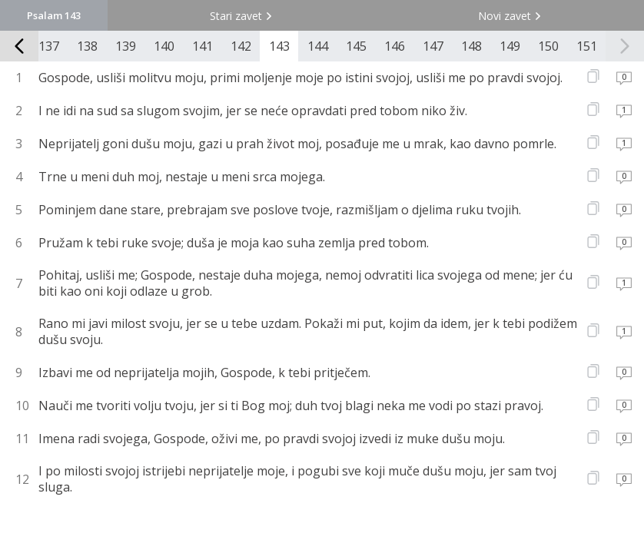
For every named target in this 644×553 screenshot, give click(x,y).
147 (433, 46)
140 (164, 46)
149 (510, 46)
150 (548, 46)
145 (356, 46)
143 (279, 46)
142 (241, 46)
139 (125, 46)
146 (394, 46)
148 (471, 46)
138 (87, 46)
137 (48, 46)
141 (202, 46)
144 (317, 46)
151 (586, 46)
